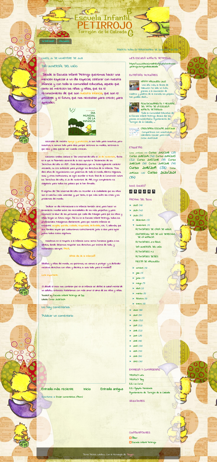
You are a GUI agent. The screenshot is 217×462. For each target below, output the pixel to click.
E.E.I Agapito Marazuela (140, 388)
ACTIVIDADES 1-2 (144, 252)
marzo (139, 293)
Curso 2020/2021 (162, 173)
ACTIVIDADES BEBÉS (146, 257)
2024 (136, 210)
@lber (134, 438)
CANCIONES (64, 41)
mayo (139, 283)
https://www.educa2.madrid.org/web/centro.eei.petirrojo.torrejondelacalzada (152, 65)
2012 (135, 361)
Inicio (87, 389)
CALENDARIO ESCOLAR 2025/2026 (158, 128)
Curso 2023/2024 (57, 299)
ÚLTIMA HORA (48, 41)
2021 (135, 315)
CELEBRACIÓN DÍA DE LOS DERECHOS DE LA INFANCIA (155, 236)
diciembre (141, 220)
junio (138, 278)
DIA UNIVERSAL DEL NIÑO (148, 247)
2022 (136, 310)
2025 (136, 205)
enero (139, 304)
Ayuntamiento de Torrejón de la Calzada (149, 393)
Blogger (130, 454)
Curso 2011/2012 (136, 153)
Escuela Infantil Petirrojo (144, 442)
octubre (140, 268)
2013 (135, 356)
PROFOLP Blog (136, 379)
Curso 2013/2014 (139, 156)
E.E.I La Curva (136, 384)
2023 (136, 215)
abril (138, 288)
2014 (135, 351)
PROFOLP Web (136, 375)
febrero (140, 299)
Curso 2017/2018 (159, 163)
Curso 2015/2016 (148, 160)
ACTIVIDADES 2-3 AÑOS (147, 242)
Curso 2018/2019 (142, 168)
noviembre (141, 225)
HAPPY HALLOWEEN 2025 (153, 81)
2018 (135, 331)
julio (138, 273)
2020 (136, 320)
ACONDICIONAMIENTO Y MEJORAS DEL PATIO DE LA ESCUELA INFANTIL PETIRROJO (158, 107)
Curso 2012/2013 (159, 153)
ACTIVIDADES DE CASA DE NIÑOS (153, 229)
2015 (136, 346)
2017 (135, 336)
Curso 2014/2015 (166, 156)
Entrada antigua (111, 389)
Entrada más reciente (57, 389)
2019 (135, 325)
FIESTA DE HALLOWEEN (147, 261)
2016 (135, 341)
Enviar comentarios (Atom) (69, 397)
